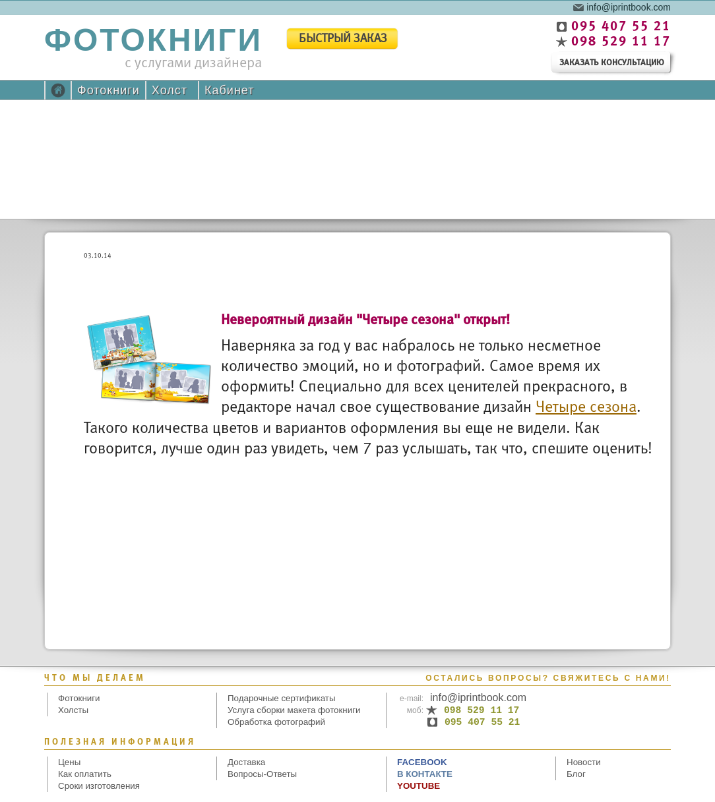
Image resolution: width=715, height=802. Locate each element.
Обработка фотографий (276, 722)
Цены (69, 762)
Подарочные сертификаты (282, 698)
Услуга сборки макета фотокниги (294, 710)
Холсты (73, 710)
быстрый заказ (343, 39)
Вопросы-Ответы (262, 774)
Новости (584, 762)
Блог (576, 774)
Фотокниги (108, 90)
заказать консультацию (611, 63)
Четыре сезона (586, 407)
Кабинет (229, 90)
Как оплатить (84, 774)
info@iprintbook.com (628, 6)
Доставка (246, 762)
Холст (169, 90)
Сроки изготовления (99, 786)
